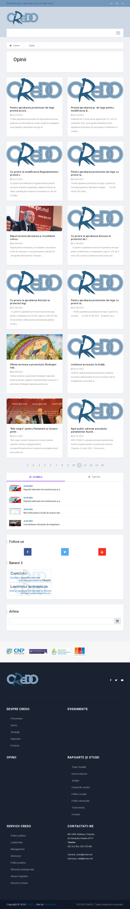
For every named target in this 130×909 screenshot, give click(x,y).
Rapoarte (16, 738)
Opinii (32, 45)
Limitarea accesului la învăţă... (88, 364)
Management (18, 849)
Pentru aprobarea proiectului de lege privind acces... (32, 109)
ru (122, 3)
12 (85, 465)
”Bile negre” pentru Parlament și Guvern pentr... (34, 430)
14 (96, 465)
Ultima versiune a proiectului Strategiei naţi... (33, 366)
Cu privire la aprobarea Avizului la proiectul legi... (30, 301)
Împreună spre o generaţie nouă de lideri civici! (30, 3)
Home (14, 45)
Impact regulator (19, 876)
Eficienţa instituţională (22, 869)
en (117, 3)
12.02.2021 (28, 521)
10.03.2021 (28, 509)
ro (111, 3)
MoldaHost (50, 904)
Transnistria (78, 807)
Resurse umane (19, 883)
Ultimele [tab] (35, 477)
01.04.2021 (28, 486)
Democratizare (79, 773)
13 (91, 465)
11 (79, 465)
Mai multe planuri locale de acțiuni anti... (42, 512)
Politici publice (18, 835)
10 (73, 465)
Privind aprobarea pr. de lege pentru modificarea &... (92, 109)
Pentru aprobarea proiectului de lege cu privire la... (95, 173)
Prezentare (17, 718)
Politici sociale (79, 794)
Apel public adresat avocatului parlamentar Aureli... (89, 430)
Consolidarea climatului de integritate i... (42, 524)
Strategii (15, 732)
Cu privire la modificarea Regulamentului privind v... (34, 173)
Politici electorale (81, 800)
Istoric (14, 725)
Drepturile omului (81, 787)
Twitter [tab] (94, 477)
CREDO (30, 904)
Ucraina (76, 814)
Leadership (17, 842)
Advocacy (16, 856)
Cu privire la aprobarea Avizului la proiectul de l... (91, 237)
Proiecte (15, 745)
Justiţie (75, 780)
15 (102, 465)
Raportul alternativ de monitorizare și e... (42, 489)
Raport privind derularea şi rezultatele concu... (32, 237)
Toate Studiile (79, 767)
